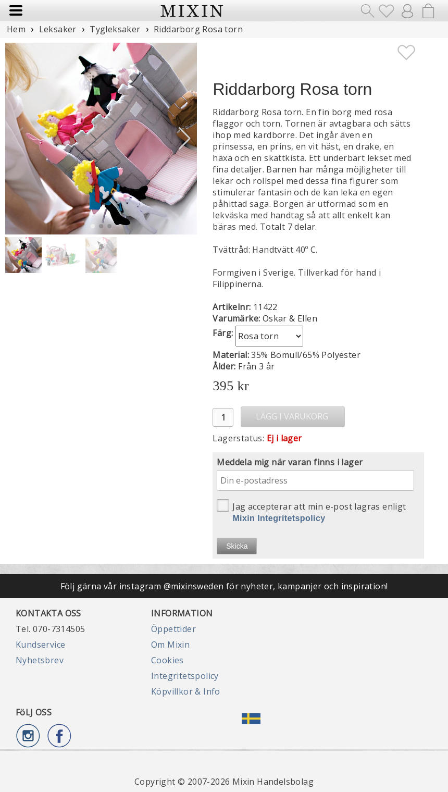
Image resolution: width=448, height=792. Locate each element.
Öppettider (173, 629)
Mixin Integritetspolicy (278, 518)
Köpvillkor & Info (185, 691)
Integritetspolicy (185, 676)
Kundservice (40, 644)
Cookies (167, 660)
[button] (185, 138)
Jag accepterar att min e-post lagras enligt (311, 511)
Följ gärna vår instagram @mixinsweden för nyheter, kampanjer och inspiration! (224, 586)
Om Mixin (170, 644)
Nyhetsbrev (40, 660)
